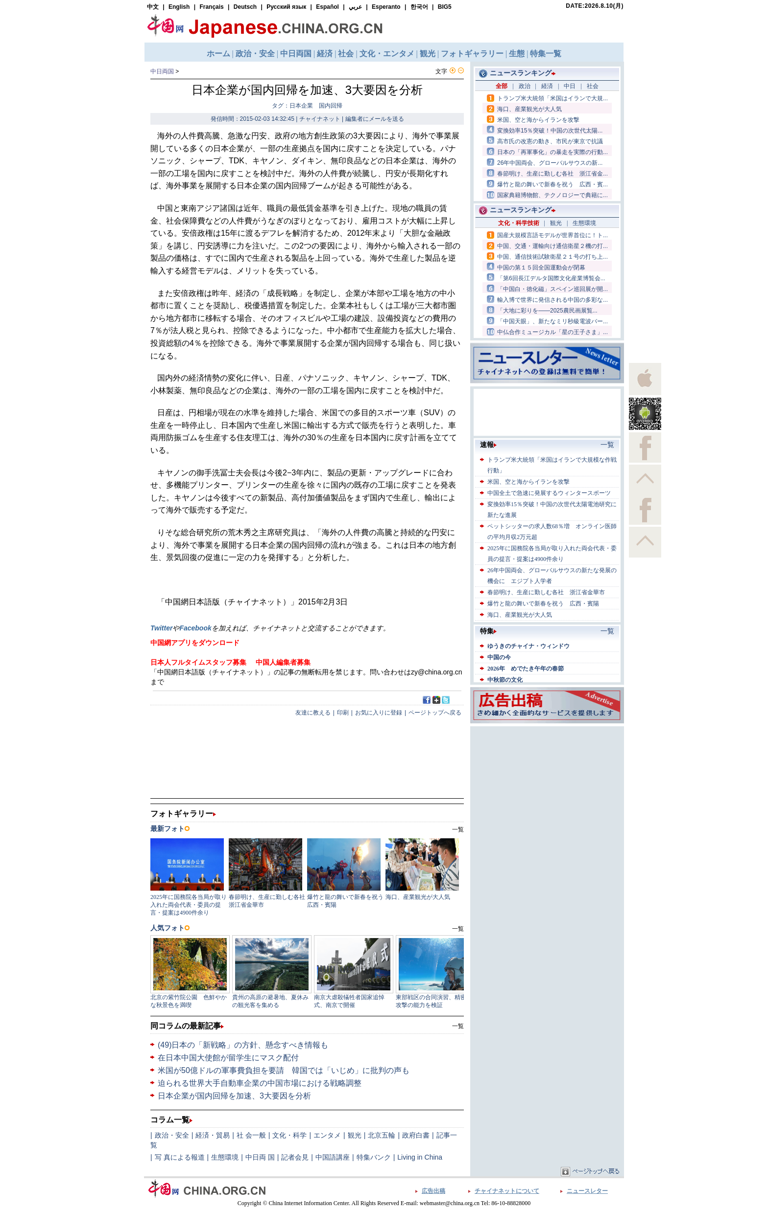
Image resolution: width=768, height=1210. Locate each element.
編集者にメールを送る (374, 118)
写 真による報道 (180, 1157)
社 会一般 (251, 1135)
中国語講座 (332, 1157)
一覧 (458, 1026)
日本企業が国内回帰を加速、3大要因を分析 (234, 1096)
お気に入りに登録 (378, 712)
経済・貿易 (212, 1135)
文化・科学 (289, 1135)
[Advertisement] (547, 790)
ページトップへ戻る (434, 712)
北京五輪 (381, 1135)
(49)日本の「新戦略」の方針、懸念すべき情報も (243, 1045)
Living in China (419, 1157)
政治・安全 (172, 1135)
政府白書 (416, 1135)
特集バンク (374, 1157)
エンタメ (327, 1135)
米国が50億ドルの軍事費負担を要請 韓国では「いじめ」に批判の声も (283, 1070)
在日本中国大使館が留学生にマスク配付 (228, 1057)
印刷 (343, 712)
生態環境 (225, 1157)
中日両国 (162, 71)
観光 (354, 1135)
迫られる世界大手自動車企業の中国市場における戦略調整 (259, 1083)
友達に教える (313, 712)
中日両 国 (260, 1157)
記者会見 (295, 1157)
